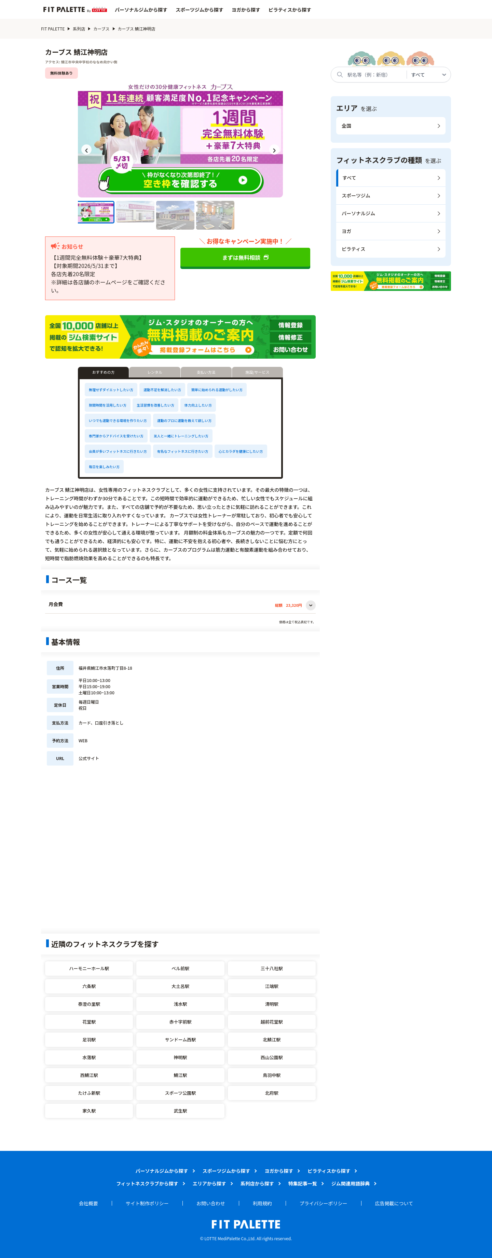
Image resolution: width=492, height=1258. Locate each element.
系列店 (82, 28)
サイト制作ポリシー (147, 1203)
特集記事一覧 (302, 1183)
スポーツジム (356, 195)
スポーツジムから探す (199, 9)
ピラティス (353, 248)
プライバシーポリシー (323, 1203)
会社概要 (88, 1203)
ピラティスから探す (290, 9)
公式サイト (89, 758)
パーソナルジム (358, 213)
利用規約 (262, 1203)
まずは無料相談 (245, 257)
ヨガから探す (246, 9)
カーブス (104, 28)
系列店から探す (257, 1183)
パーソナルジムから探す (141, 9)
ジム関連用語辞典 (350, 1183)
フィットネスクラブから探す (147, 1183)
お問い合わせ (210, 1203)
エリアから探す (209, 1183)
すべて (349, 177)
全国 (346, 125)
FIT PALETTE (55, 28)
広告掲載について (394, 1203)
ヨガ (346, 231)
